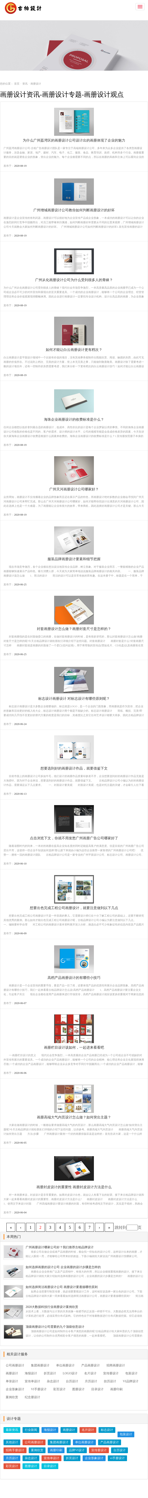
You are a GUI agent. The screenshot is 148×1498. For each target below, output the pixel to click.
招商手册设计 (15, 1450)
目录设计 (97, 1389)
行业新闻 (31, 1430)
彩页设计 (59, 1389)
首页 (16, 83)
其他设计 (12, 1442)
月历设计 (91, 1381)
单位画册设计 (65, 1365)
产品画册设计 (90, 1365)
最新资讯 (12, 1430)
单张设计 (12, 1381)
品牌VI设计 (77, 1450)
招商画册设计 (115, 1365)
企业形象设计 (15, 1389)
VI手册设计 (39, 1389)
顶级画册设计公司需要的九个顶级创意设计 (55, 1326)
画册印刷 (116, 1389)
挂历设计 (110, 1381)
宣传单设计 (32, 1381)
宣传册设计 (111, 1373)
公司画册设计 (15, 1365)
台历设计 (72, 1381)
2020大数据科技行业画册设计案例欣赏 (52, 1307)
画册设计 (12, 1373)
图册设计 (78, 1389)
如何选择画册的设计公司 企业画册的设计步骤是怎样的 (63, 1267)
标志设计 (107, 1430)
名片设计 (90, 1373)
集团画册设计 (40, 1365)
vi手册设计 (117, 1458)
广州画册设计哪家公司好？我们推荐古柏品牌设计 (60, 1247)
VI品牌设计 (131, 1381)
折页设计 (50, 1373)
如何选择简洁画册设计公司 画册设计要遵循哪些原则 (62, 1287)
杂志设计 (53, 1381)
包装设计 (131, 1373)
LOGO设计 (70, 1373)
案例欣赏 (12, 1397)
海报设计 (31, 1373)
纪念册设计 (32, 1397)
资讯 (25, 83)
